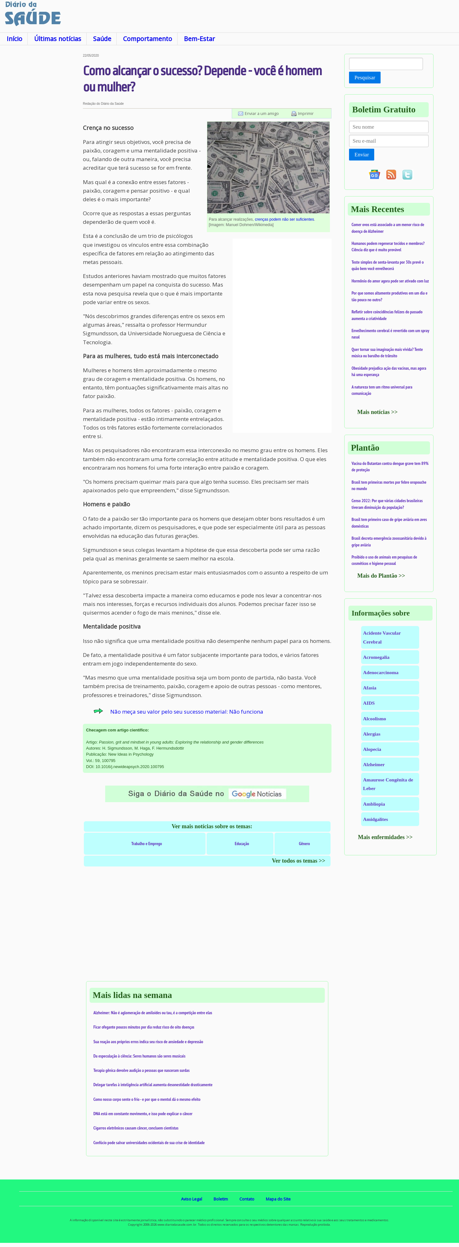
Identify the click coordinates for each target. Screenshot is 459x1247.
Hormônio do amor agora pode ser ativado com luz (390, 281)
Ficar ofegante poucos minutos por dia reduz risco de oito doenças (143, 1027)
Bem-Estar (199, 38)
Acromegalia (376, 657)
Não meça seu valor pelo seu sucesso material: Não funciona (186, 711)
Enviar (361, 155)
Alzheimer (374, 764)
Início (14, 38)
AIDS (369, 703)
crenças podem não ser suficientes (284, 219)
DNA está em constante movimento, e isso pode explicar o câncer (143, 1113)
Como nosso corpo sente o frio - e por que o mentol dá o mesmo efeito (146, 1099)
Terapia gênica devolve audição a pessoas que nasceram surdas (141, 1070)
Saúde (102, 38)
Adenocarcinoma (380, 672)
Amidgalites (375, 819)
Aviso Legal (191, 1199)
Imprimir (306, 113)
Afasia (369, 687)
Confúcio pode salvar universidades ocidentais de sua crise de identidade (149, 1142)
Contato (246, 1199)
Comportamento (147, 38)
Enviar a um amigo (262, 113)
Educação (242, 843)
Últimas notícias (57, 38)
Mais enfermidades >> (385, 837)
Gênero (304, 843)
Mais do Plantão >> (381, 576)
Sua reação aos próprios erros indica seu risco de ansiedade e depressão (148, 1041)
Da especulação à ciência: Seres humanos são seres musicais (139, 1056)
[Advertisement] (41, 149)
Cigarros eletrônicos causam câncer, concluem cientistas (135, 1128)
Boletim (221, 1199)
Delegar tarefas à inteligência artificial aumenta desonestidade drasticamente (153, 1084)
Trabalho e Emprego (146, 843)
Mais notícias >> (377, 412)
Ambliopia (374, 804)
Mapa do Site (278, 1199)
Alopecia (372, 749)
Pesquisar (364, 78)
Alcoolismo (374, 718)
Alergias (371, 734)
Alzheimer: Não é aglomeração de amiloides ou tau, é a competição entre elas (152, 1012)
